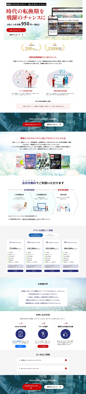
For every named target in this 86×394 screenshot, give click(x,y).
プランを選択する (43, 346)
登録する (20, 346)
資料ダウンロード (14, 35)
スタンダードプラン (50, 235)
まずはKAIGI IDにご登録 (31, 387)
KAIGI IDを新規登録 (16, 341)
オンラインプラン (36, 235)
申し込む (15, 271)
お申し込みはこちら (15, 30)
